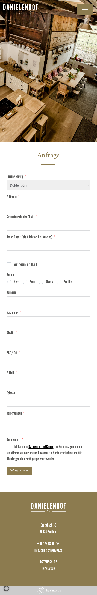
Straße (10, 332)
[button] (6, 588)
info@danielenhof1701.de (48, 550)
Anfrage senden (19, 470)
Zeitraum (12, 196)
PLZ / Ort (12, 352)
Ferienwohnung (15, 176)
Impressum (48, 568)
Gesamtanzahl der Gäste (20, 216)
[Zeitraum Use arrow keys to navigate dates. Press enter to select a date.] (48, 205)
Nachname (12, 312)
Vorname (11, 292)
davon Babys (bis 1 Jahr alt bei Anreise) (29, 237)
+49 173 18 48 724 (48, 543)
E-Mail (10, 372)
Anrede (10, 274)
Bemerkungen (14, 413)
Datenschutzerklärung (41, 446)
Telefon (11, 393)
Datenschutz (14, 439)
